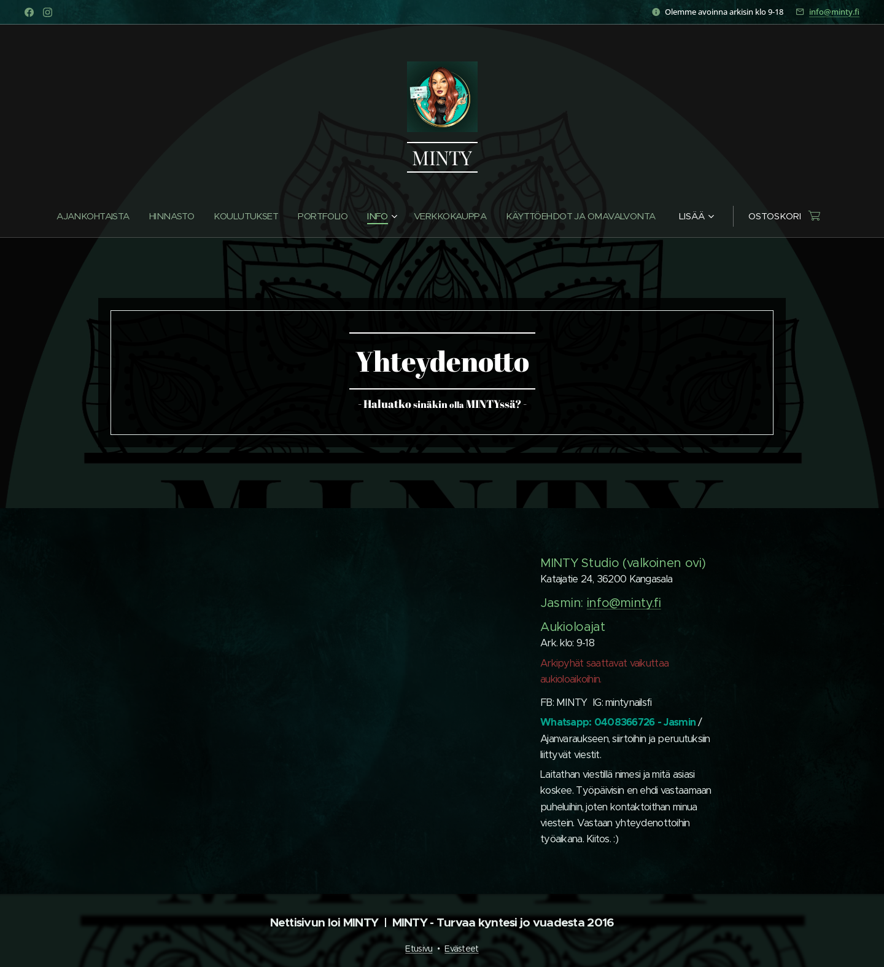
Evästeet (461, 948)
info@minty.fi (834, 11)
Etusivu (418, 948)
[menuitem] (86, 216)
